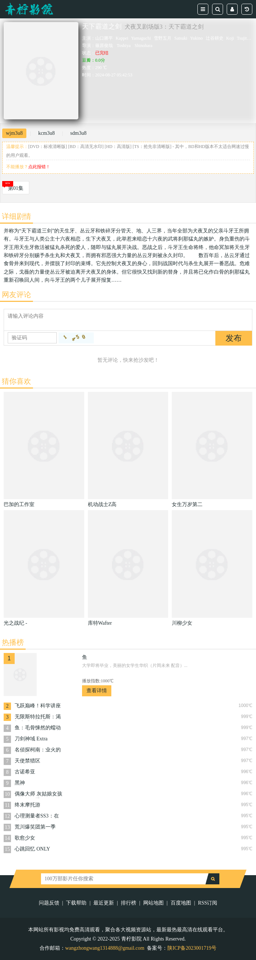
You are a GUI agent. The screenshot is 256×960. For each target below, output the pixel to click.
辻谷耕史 (214, 38)
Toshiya (124, 45)
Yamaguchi (141, 38)
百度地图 (181, 903)
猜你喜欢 (16, 381)
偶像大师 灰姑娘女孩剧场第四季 (38, 794)
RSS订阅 (207, 903)
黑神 (20, 783)
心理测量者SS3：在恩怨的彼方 (37, 816)
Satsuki (180, 38)
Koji (230, 38)
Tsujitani (244, 38)
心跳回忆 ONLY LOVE (32, 849)
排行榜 (128, 903)
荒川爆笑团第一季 (35, 827)
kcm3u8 (46, 133)
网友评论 (16, 294)
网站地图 (153, 903)
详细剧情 (16, 216)
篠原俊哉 (104, 45)
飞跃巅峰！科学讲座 (38, 705)
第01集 (15, 188)
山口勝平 (104, 38)
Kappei (122, 38)
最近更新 (103, 903)
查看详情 (96, 690)
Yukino (196, 38)
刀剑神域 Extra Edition (31, 739)
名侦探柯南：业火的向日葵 (38, 750)
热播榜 (13, 642)
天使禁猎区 (27, 761)
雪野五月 (162, 38)
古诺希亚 (25, 772)
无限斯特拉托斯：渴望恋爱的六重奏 (38, 717)
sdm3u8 (78, 133)
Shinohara (144, 45)
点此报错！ (39, 166)
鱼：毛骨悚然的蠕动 (38, 727)
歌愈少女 (25, 838)
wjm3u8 (14, 133)
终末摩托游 (27, 805)
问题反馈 (49, 903)
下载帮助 (76, 903)
